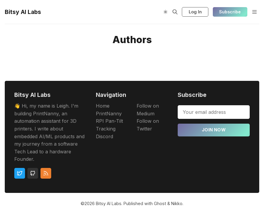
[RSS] (45, 173)
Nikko (176, 203)
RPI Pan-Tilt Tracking (109, 125)
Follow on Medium (148, 110)
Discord (104, 136)
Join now (214, 129)
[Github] (32, 173)
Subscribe (230, 11)
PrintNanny (109, 114)
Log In (195, 11)
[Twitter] (19, 173)
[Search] (175, 12)
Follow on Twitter (148, 125)
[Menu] (254, 12)
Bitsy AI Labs (108, 203)
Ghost (160, 203)
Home (103, 106)
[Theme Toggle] (165, 12)
